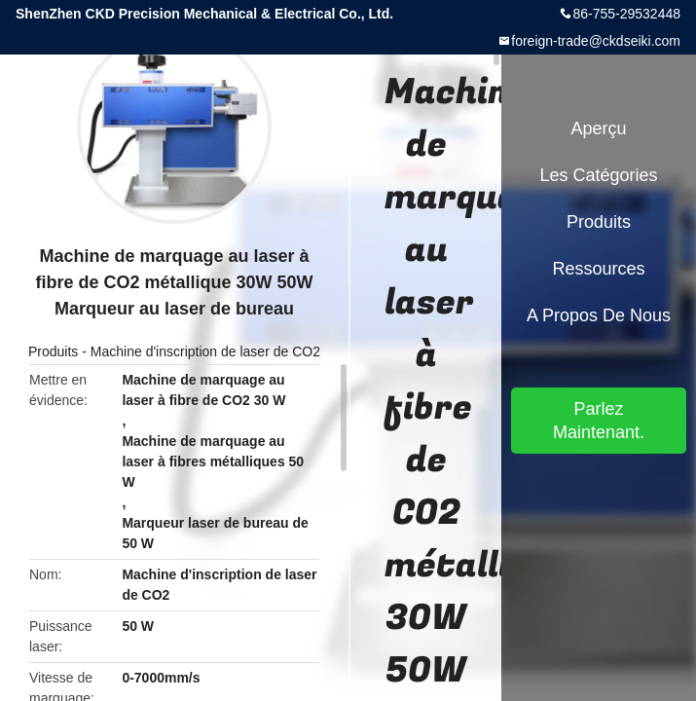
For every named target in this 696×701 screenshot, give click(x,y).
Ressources (598, 268)
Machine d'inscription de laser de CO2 (205, 351)
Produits (53, 351)
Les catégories (598, 175)
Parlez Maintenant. (598, 420)
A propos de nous (599, 315)
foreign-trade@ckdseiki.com (595, 41)
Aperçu (598, 128)
